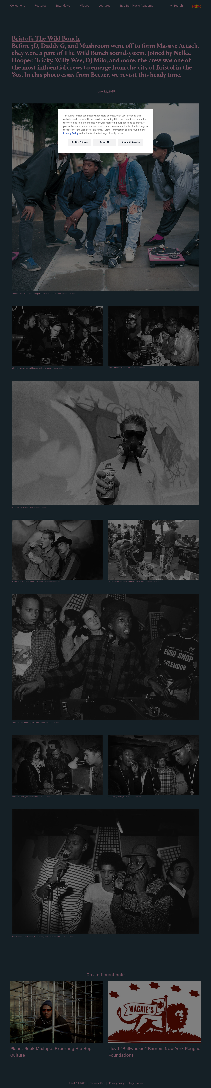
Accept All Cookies (131, 142)
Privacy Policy (70, 133)
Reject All (104, 142)
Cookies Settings (79, 142)
